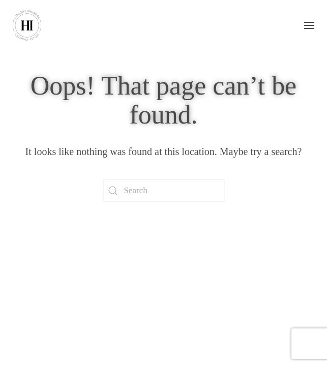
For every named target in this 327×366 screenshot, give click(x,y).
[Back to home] (27, 25)
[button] (309, 25)
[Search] (164, 190)
